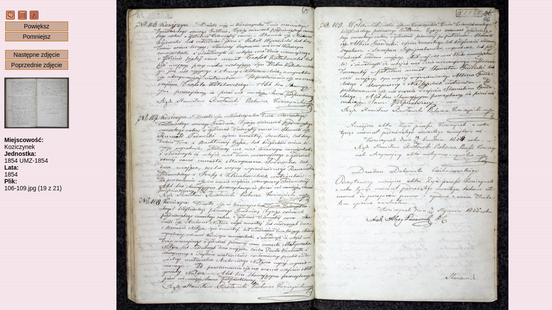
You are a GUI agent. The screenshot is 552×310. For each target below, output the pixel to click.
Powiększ (36, 26)
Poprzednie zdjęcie (36, 65)
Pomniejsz (37, 36)
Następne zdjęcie (36, 54)
